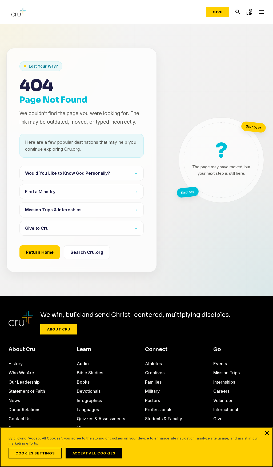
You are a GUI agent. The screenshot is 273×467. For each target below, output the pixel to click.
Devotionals (89, 391)
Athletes (153, 363)
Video (83, 428)
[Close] (267, 435)
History (16, 363)
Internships (224, 382)
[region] (136, 448)
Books (83, 382)
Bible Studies (90, 372)
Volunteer (223, 400)
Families (153, 382)
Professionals (158, 409)
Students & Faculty (163, 418)
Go (217, 349)
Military (152, 391)
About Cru (58, 329)
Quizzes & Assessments (101, 418)
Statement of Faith (27, 391)
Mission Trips (226, 372)
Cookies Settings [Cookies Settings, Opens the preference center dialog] (35, 453)
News (14, 400)
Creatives (154, 372)
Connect (156, 349)
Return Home (40, 252)
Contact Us (19, 418)
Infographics (89, 400)
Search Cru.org (86, 252)
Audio (83, 363)
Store (14, 428)
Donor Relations (24, 409)
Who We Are (21, 372)
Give (217, 12)
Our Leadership (24, 382)
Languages (88, 409)
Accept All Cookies (95, 453)
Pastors (152, 400)
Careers (221, 391)
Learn (84, 349)
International (225, 409)
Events (220, 363)
